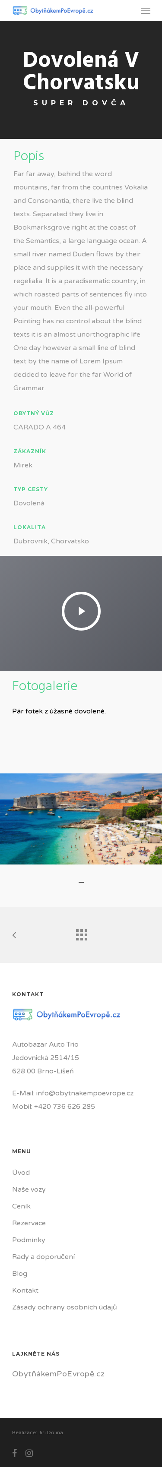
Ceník (21, 1206)
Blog (19, 1273)
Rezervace (29, 1223)
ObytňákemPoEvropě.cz (58, 1374)
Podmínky (28, 1240)
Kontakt (25, 1290)
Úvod (21, 1172)
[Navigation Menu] (145, 10)
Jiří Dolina (50, 1432)
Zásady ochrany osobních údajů (64, 1307)
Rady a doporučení (43, 1256)
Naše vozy (29, 1189)
